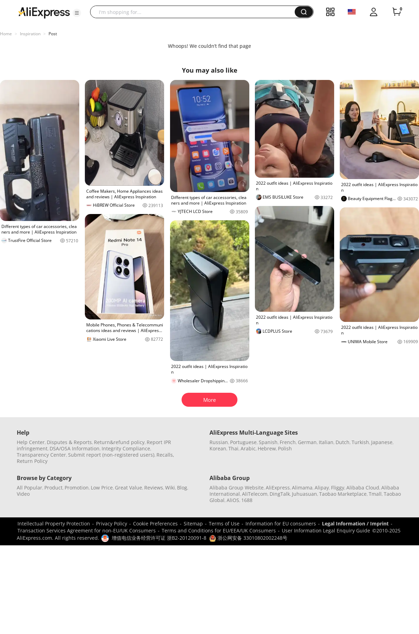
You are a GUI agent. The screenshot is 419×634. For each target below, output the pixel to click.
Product (53, 487)
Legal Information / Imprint (355, 523)
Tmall (375, 494)
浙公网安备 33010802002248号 (248, 538)
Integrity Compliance (126, 448)
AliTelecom (254, 494)
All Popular (29, 487)
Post (53, 34)
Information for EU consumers (280, 523)
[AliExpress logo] (44, 12)
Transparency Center (41, 454)
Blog (182, 487)
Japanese (381, 442)
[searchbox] (195, 12)
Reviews (153, 487)
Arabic (248, 448)
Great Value (128, 487)
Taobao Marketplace (343, 494)
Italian (326, 442)
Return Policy (32, 461)
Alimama (302, 487)
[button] (77, 13)
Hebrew (267, 448)
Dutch (343, 442)
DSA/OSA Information (75, 448)
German (307, 442)
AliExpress (278, 487)
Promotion (77, 487)
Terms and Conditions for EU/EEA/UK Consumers (219, 530)
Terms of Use (224, 523)
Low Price (102, 487)
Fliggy (337, 487)
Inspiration (30, 34)
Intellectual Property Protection (53, 523)
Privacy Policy (111, 523)
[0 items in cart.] (396, 11)
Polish (285, 448)
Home (6, 34)
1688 (246, 500)
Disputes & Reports (69, 442)
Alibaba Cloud (362, 487)
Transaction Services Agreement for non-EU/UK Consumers (86, 530)
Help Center (31, 442)
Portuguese (243, 442)
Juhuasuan (304, 494)
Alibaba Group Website (237, 487)
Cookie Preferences (155, 523)
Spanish (268, 442)
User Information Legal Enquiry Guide (326, 530)
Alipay (322, 487)
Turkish (360, 442)
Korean (218, 448)
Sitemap (193, 523)
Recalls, (165, 454)
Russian (219, 442)
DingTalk (280, 494)
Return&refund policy (119, 442)
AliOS (233, 500)
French (288, 442)
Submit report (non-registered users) (111, 454)
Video (23, 494)
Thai (233, 448)
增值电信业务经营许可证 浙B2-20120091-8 (159, 538)
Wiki (170, 487)
